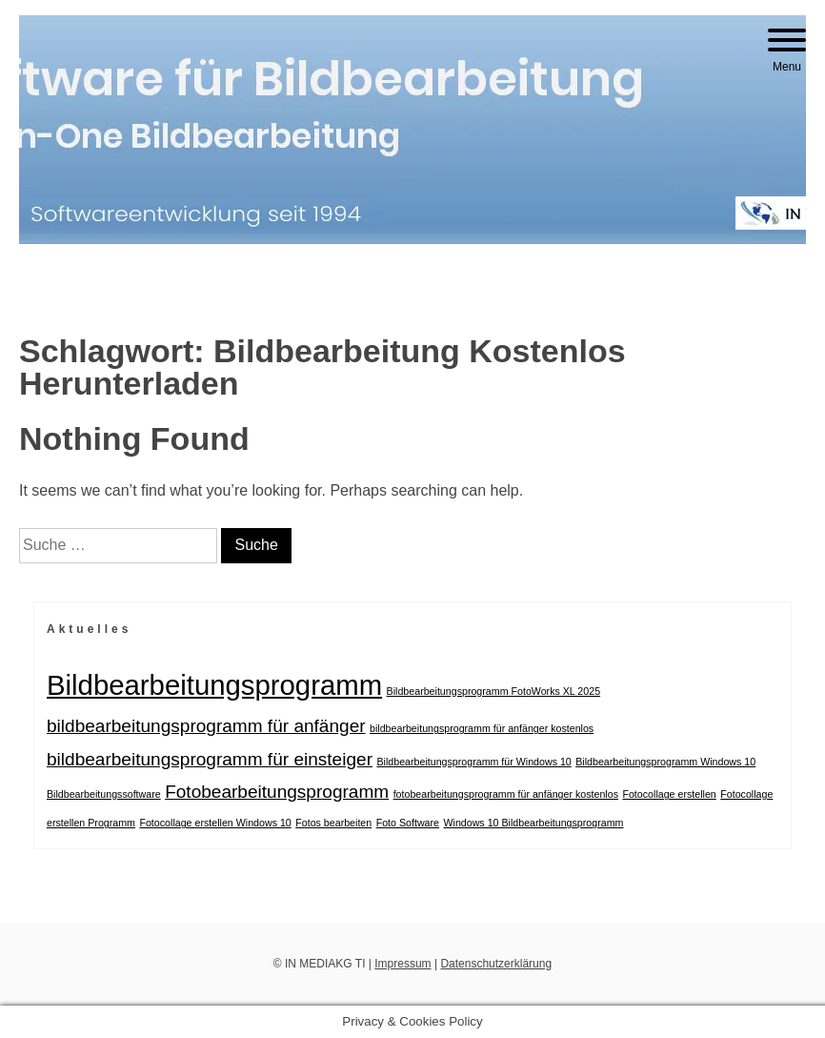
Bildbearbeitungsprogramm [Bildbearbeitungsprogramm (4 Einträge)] (214, 685)
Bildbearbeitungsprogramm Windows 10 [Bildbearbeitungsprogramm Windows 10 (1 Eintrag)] (665, 761)
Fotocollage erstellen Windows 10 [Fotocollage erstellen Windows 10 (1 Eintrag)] (215, 822)
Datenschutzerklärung (496, 963)
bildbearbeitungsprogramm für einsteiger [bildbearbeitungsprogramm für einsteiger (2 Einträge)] (209, 759)
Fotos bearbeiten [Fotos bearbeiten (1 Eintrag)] (333, 822)
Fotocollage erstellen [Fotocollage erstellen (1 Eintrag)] (668, 794)
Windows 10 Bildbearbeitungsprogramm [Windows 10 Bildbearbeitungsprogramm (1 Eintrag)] (533, 822)
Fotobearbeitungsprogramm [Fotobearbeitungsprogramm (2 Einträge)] (277, 792)
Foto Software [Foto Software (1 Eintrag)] (407, 822)
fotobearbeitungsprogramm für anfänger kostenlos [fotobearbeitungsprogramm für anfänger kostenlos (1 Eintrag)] (505, 794)
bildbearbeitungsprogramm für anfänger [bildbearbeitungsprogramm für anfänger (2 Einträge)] (206, 726)
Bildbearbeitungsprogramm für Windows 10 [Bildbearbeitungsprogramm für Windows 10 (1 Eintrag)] (473, 761)
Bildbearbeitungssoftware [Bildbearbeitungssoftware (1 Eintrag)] (104, 794)
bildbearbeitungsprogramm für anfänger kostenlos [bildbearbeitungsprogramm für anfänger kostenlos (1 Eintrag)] (482, 728)
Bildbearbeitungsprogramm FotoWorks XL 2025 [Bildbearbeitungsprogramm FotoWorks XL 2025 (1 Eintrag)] (494, 691)
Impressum (402, 963)
